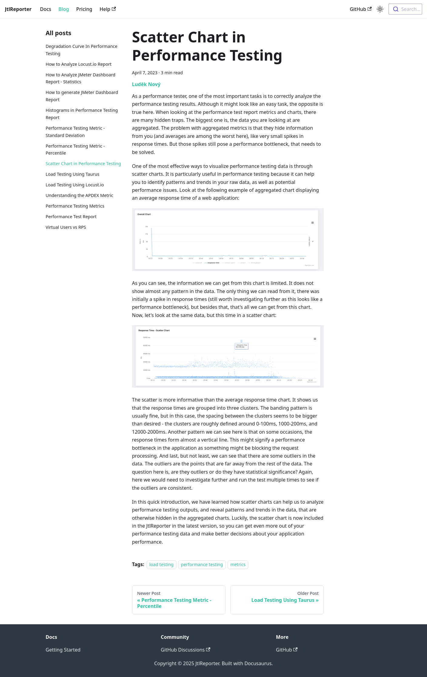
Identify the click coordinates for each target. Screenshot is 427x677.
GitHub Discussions (185, 649)
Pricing (84, 9)
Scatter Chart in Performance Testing (83, 163)
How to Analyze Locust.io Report (79, 64)
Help (108, 9)
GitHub (361, 9)
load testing (161, 564)
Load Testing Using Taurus (72, 174)
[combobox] (405, 9)
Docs (45, 9)
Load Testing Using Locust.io (75, 185)
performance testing (202, 564)
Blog (63, 9)
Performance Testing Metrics (75, 206)
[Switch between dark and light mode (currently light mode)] (380, 9)
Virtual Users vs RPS (66, 227)
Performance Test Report (71, 216)
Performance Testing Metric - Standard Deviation (75, 131)
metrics (237, 564)
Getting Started (63, 649)
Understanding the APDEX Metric (79, 195)
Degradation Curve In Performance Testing (82, 49)
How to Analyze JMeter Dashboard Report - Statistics (80, 78)
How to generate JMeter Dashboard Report (82, 95)
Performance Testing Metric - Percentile (75, 149)
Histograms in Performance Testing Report (82, 113)
